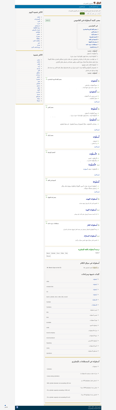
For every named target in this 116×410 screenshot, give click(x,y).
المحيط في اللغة (93, 39)
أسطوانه (95, 279)
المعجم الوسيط (93, 37)
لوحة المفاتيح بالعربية (93, 6)
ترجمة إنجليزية (93, 47)
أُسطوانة (85, 169)
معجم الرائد (94, 34)
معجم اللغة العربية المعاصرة (90, 29)
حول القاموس (82, 6)
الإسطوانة (94, 299)
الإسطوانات (94, 305)
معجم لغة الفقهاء (92, 42)
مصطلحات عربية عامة (91, 44)
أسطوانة (95, 284)
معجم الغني (94, 32)
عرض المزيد (96, 101)
